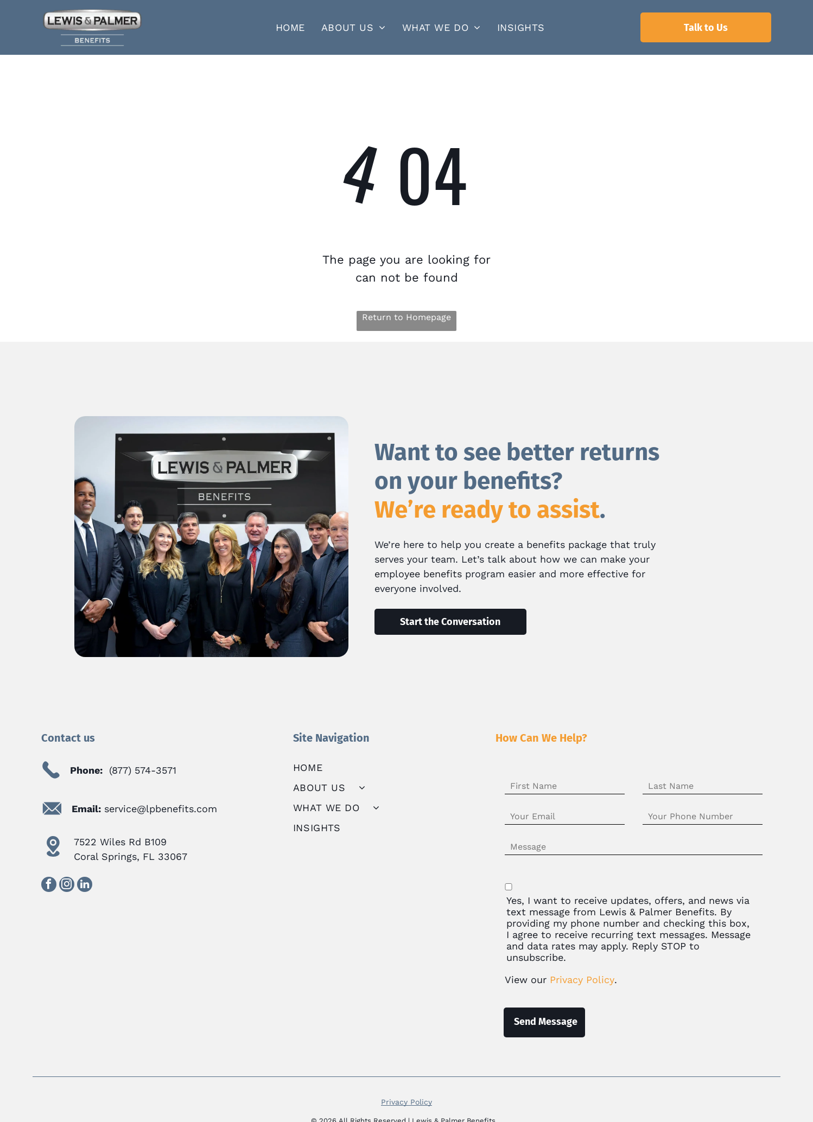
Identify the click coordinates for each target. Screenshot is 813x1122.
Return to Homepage (406, 317)
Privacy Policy (406, 1090)
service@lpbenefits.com (160, 808)
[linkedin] (84, 886)
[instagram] (66, 886)
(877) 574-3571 (142, 770)
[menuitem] (290, 27)
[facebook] (48, 886)
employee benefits (418, 573)
